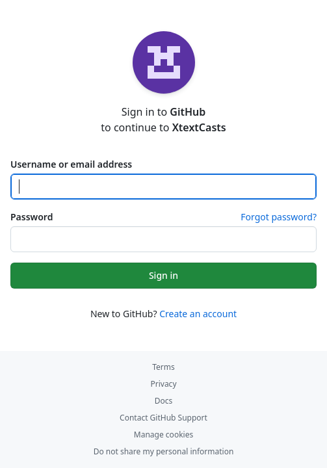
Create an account (198, 313)
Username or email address (71, 164)
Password (31, 217)
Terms (163, 366)
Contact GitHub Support (163, 417)
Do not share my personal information (164, 451)
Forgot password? (279, 217)
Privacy (163, 383)
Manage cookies (163, 434)
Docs (164, 400)
